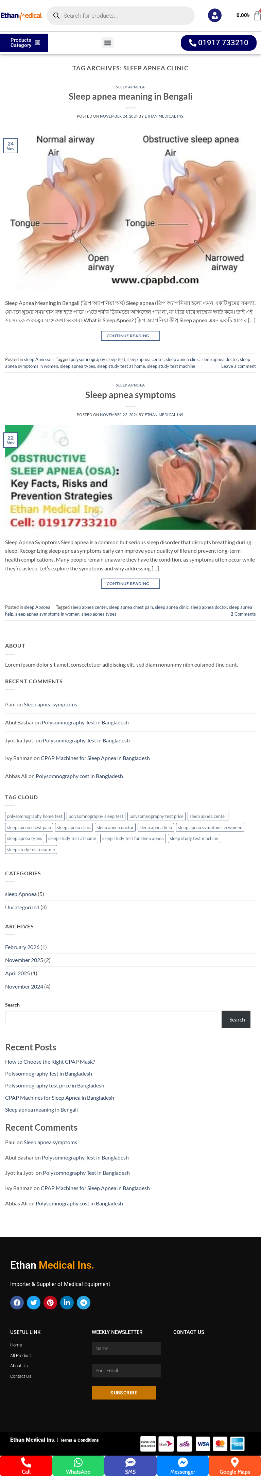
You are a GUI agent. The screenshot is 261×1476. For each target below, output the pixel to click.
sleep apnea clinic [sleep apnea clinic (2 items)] (74, 827)
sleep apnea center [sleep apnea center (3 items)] (208, 816)
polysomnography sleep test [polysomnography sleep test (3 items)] (96, 816)
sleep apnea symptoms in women (47, 614)
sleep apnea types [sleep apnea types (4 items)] (24, 838)
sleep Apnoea (130, 87)
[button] (108, 42)
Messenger (182, 1472)
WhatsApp (78, 1472)
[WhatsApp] (78, 1462)
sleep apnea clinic (182, 359)
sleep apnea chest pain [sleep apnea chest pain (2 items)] (29, 827)
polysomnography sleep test (98, 359)
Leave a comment (238, 366)
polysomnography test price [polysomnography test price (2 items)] (156, 816)
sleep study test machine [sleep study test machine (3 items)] (194, 838)
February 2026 (22, 947)
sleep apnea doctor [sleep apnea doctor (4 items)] (115, 827)
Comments (243, 614)
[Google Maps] (235, 1462)
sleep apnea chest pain (131, 607)
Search (12, 1005)
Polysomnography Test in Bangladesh (85, 722)
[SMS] (130, 1462)
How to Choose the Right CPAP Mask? (50, 1061)
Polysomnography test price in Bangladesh (54, 1085)
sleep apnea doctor (220, 359)
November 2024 (24, 986)
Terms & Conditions (79, 1440)
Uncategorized (22, 907)
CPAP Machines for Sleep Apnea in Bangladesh (95, 758)
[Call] (26, 1462)
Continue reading (131, 335)
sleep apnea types (77, 366)
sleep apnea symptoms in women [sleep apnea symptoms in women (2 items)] (210, 827)
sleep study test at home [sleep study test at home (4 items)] (72, 838)
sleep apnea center (145, 359)
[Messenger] (183, 1462)
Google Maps (235, 1472)
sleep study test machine (171, 366)
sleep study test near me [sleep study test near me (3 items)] (31, 849)
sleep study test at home (121, 366)
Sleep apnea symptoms (130, 395)
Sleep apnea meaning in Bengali (131, 96)
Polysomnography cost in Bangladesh (79, 776)
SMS (130, 1472)
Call (26, 1472)
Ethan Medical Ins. (164, 116)
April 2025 (17, 973)
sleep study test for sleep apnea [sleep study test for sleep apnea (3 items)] (133, 838)
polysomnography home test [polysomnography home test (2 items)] (35, 816)
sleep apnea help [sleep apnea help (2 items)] (156, 827)
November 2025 (24, 960)
